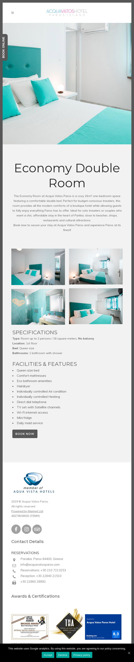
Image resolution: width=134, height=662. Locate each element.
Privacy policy (81, 655)
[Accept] (129, 653)
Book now (20, 225)
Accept (48, 655)
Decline (62, 655)
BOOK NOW (24, 434)
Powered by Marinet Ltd (27, 511)
